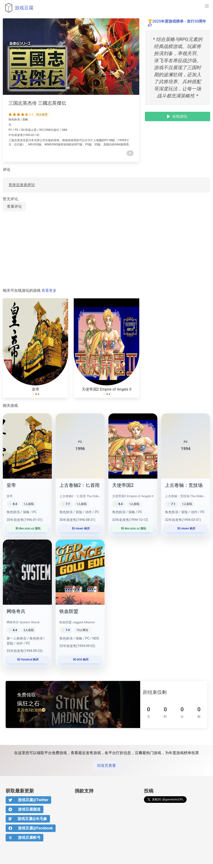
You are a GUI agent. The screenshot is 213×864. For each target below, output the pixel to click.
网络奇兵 (16, 611)
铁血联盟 (68, 611)
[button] (207, 6)
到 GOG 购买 (80, 659)
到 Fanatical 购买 (27, 659)
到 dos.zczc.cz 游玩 (27, 528)
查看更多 (49, 290)
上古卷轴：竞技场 (184, 485)
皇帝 (35, 389)
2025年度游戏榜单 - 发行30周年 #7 (177, 23)
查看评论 (14, 206)
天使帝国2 (123, 485)
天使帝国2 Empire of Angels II (106, 389)
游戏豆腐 (18, 8)
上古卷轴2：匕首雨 (79, 485)
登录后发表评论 (21, 185)
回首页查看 (106, 765)
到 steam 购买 (80, 528)
